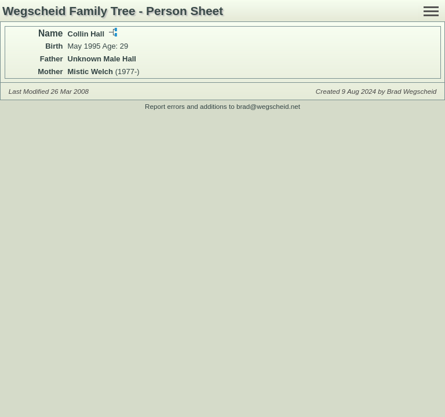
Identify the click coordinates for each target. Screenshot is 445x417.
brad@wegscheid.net (268, 106)
